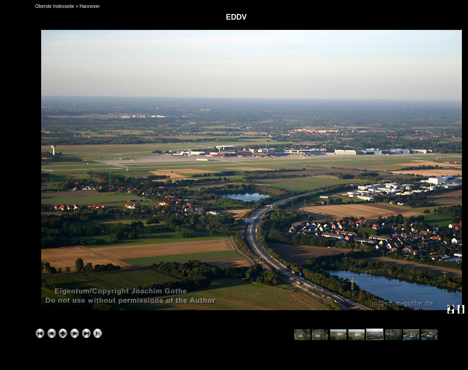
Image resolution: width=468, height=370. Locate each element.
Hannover (89, 6)
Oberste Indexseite (54, 6)
